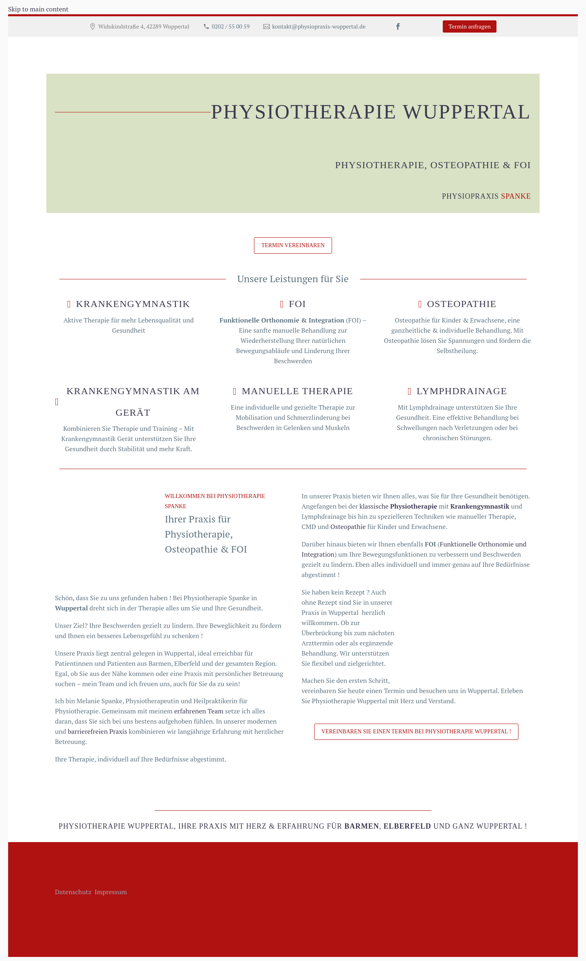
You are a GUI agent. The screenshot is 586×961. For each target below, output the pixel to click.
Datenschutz (74, 891)
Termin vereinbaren (293, 245)
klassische (398, 506)
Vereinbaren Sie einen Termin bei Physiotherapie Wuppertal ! (416, 731)
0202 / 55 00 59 (230, 26)
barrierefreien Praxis (97, 731)
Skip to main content (38, 8)
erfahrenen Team (198, 710)
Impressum (110, 891)
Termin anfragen (469, 26)
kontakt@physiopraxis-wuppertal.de (318, 26)
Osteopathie (348, 526)
